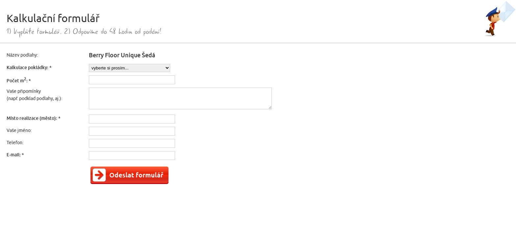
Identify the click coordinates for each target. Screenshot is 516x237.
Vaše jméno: (19, 130)
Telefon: (15, 142)
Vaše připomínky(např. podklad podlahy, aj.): (34, 95)
